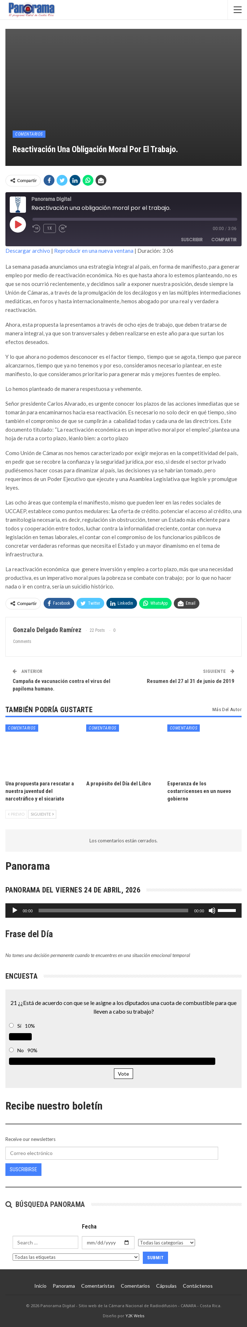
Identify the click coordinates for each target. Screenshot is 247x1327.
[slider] (114, 910)
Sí (19, 1026)
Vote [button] (123, 1074)
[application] (123, 910)
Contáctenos (198, 1286)
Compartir (224, 240)
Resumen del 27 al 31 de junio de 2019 (190, 681)
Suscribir (192, 240)
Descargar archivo (27, 250)
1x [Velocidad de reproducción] (49, 228)
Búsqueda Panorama (45, 1204)
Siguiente (42, 814)
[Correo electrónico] (111, 1153)
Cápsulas (166, 1286)
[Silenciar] (212, 910)
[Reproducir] (14, 910)
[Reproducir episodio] (18, 224)
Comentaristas (98, 1286)
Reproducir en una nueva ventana (93, 250)
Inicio (40, 1286)
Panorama (64, 1286)
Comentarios (29, 134)
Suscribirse (23, 1169)
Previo (16, 814)
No (20, 1050)
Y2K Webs (135, 1315)
